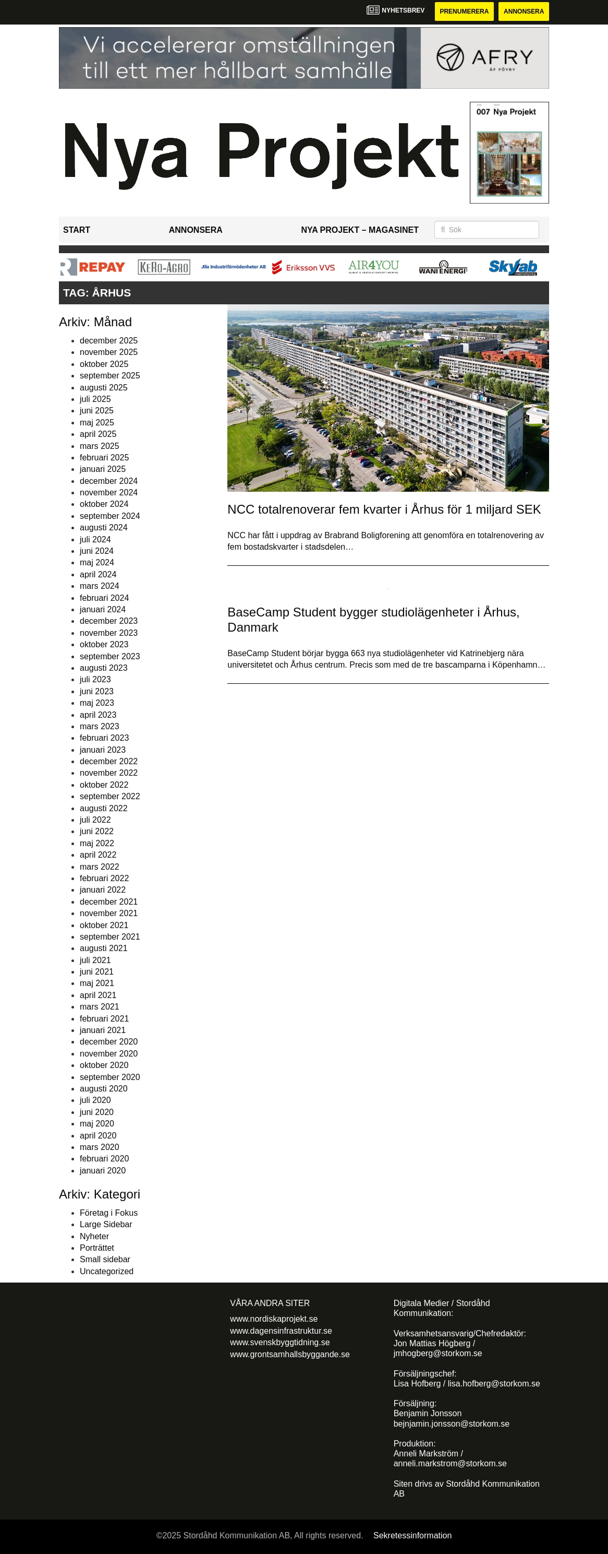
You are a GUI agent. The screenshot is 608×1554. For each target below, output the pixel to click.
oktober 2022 (104, 784)
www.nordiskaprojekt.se (274, 1318)
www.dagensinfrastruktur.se (281, 1330)
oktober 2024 (104, 504)
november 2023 (109, 632)
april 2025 (98, 434)
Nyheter (94, 1236)
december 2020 (109, 1041)
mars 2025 (99, 446)
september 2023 (110, 656)
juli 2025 (95, 399)
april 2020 (98, 1135)
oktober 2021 (104, 925)
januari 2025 (103, 469)
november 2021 (109, 913)
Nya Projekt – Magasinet (360, 230)
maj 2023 (97, 702)
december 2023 (109, 620)
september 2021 (110, 936)
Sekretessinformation (412, 1535)
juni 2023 (97, 691)
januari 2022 (103, 889)
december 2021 (109, 901)
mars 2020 (99, 1147)
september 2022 (110, 796)
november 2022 (109, 772)
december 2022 (109, 761)
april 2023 (98, 714)
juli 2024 (95, 539)
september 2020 (110, 1077)
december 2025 (109, 340)
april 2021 (98, 995)
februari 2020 (104, 1158)
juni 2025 (97, 410)
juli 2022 (95, 819)
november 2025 (109, 352)
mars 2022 (99, 866)
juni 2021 (97, 971)
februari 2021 (104, 1018)
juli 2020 (95, 1100)
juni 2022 (97, 831)
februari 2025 (104, 457)
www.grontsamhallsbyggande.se (289, 1354)
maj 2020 (97, 1123)
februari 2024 (104, 598)
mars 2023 (99, 726)
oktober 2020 (104, 1065)
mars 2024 (99, 586)
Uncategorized (106, 1271)
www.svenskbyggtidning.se (280, 1342)
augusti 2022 (104, 808)
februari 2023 (104, 737)
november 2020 (109, 1053)
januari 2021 (103, 1030)
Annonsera (524, 11)
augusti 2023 (104, 667)
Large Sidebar (106, 1224)
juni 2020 (97, 1112)
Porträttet (97, 1247)
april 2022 (98, 854)
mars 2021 (99, 1006)
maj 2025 (97, 422)
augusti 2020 (104, 1088)
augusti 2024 (104, 527)
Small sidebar (105, 1259)
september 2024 (110, 516)
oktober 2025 (104, 364)
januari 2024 (103, 609)
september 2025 (110, 375)
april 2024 (98, 574)
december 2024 (109, 481)
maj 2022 (97, 843)
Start (76, 230)
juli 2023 (95, 679)
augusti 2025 (104, 387)
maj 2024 (97, 562)
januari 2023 (103, 749)
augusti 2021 (104, 948)
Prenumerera (464, 11)
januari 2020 (103, 1170)
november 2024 (109, 492)
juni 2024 (97, 551)
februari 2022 (104, 878)
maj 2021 (97, 983)
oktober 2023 (104, 644)
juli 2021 (95, 960)
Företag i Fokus (109, 1212)
